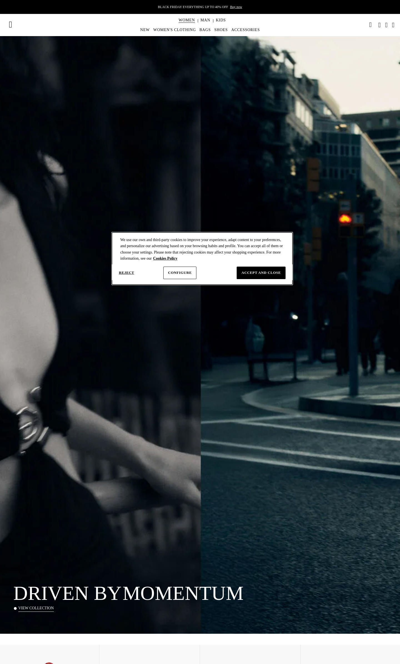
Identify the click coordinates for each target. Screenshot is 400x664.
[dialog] (202, 258)
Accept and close (261, 272)
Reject (126, 272)
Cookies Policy (165, 258)
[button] (187, 20)
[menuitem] (187, 25)
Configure (180, 272)
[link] (370, 25)
